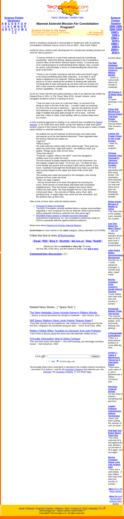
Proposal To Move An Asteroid (50, 206)
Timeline (74, 17)
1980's (115, 44)
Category (59, 508)
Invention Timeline (64, 372)
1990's (115, 46)
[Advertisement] (14, 84)
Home (54, 17)
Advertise (93, 508)
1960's (115, 38)
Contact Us (76, 508)
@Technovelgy (66, 235)
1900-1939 (115, 29)
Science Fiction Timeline (115, 20)
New (81, 17)
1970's (115, 41)
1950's (115, 35)
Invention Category (74, 369)
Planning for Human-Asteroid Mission (63, 225)
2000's (115, 49)
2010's (115, 52)
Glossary (47, 372)
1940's (115, 32)
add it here (93, 249)
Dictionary (63, 17)
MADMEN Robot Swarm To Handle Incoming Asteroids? (62, 215)
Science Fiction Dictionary (13, 19)
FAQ (85, 508)
